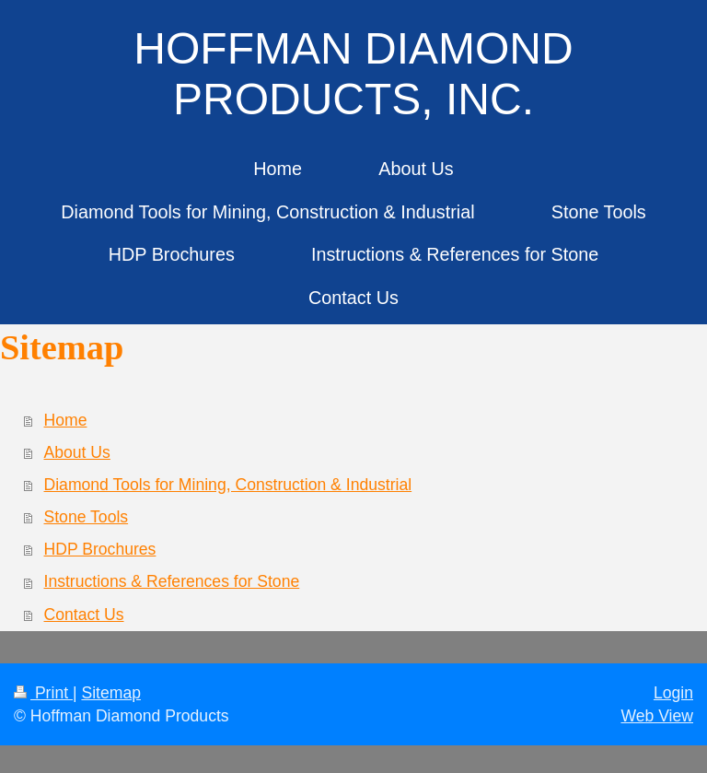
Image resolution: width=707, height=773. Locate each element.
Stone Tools (86, 517)
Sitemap (111, 693)
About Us (77, 452)
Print (43, 693)
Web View (656, 716)
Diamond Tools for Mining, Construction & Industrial (228, 484)
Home (65, 420)
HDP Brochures (100, 549)
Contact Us (84, 614)
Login (673, 693)
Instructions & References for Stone (172, 581)
